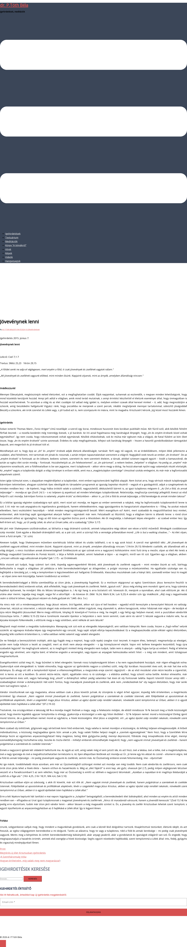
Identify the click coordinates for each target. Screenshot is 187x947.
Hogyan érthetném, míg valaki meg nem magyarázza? (30, 860)
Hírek (8, 249)
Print (3, 848)
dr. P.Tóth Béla (14, 5)
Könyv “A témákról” (15, 245)
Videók (9, 257)
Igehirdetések (13, 233)
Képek (8, 253)
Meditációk (11, 241)
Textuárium (11, 237)
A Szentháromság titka (13, 856)
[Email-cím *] (93, 902)
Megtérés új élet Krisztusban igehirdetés (23, 852)
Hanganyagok (12, 261)
